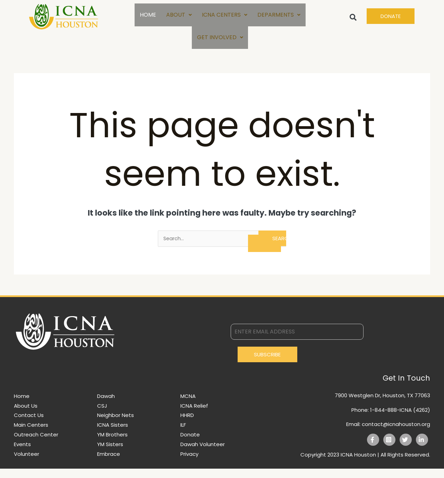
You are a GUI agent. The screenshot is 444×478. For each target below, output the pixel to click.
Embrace (108, 463)
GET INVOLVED (220, 44)
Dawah (106, 405)
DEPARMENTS (279, 17)
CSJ (102, 415)
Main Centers (31, 434)
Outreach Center (36, 443)
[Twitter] (406, 449)
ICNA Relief (194, 415)
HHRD (187, 424)
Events (22, 453)
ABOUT (178, 17)
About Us (25, 415)
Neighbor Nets (115, 424)
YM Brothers (112, 443)
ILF (183, 434)
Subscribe (267, 363)
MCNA (188, 405)
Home (21, 405)
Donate (190, 443)
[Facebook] (373, 449)
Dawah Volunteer (202, 453)
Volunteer (26, 463)
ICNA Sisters (112, 434)
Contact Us (29, 424)
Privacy (189, 463)
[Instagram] (389, 449)
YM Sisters (110, 453)
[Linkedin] (422, 449)
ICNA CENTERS (224, 17)
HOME (147, 17)
